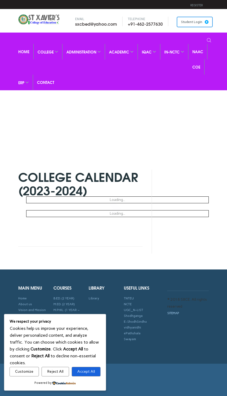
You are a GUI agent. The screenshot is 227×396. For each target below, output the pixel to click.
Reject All (55, 371)
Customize (24, 371)
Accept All (86, 371)
